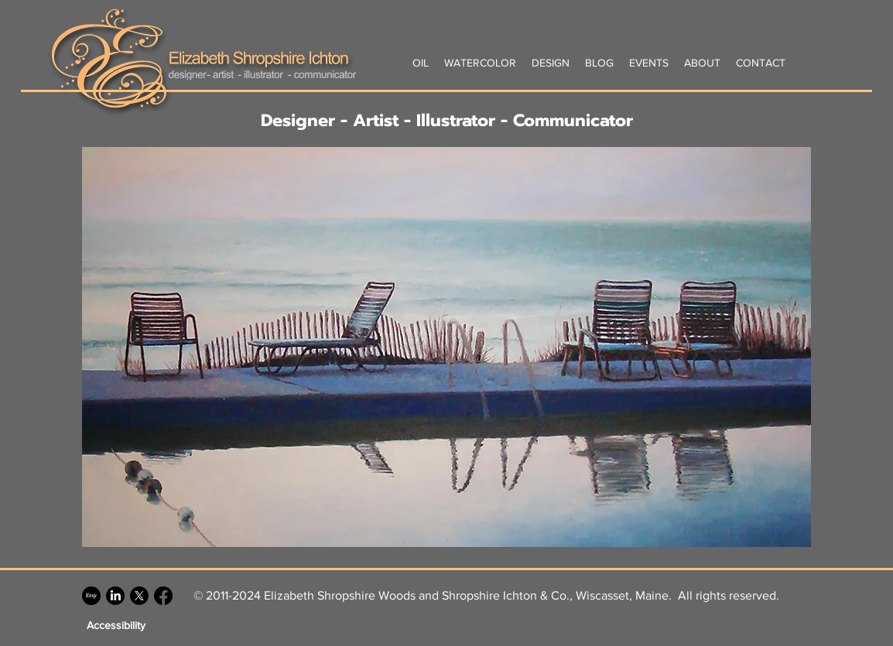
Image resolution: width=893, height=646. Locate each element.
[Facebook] (163, 595)
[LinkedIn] (115, 595)
